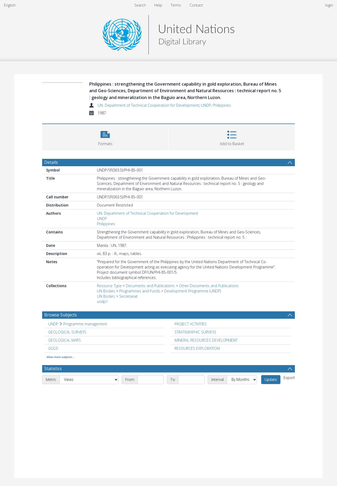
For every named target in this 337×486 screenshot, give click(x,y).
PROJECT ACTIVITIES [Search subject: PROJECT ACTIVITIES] (191, 323)
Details (51, 162)
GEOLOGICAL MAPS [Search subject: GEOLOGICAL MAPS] (64, 340)
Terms (176, 5)
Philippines (222, 105)
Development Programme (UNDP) (192, 290)
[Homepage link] (168, 33)
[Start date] (150, 379)
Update (271, 379)
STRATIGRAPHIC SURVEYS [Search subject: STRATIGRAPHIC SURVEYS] (195, 332)
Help (158, 5)
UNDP (206, 105)
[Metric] (89, 379)
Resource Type (109, 285)
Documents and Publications (150, 285)
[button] (105, 136)
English (10, 5)
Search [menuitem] (140, 5)
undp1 (102, 301)
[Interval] (242, 379)
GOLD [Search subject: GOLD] (53, 348)
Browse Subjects (60, 315)
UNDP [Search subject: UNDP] (53, 323)
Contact (196, 5)
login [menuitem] (329, 5)
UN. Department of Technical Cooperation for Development (148, 105)
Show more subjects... (60, 357)
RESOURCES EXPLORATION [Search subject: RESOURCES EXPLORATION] (197, 348)
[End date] (191, 379)
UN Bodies (106, 290)
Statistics (53, 368)
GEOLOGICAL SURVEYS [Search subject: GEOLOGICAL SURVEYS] (67, 332)
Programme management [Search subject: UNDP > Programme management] (85, 323)
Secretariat (128, 296)
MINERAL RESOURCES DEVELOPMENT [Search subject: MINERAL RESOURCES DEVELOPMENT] (206, 340)
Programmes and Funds (139, 290)
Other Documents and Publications (209, 285)
